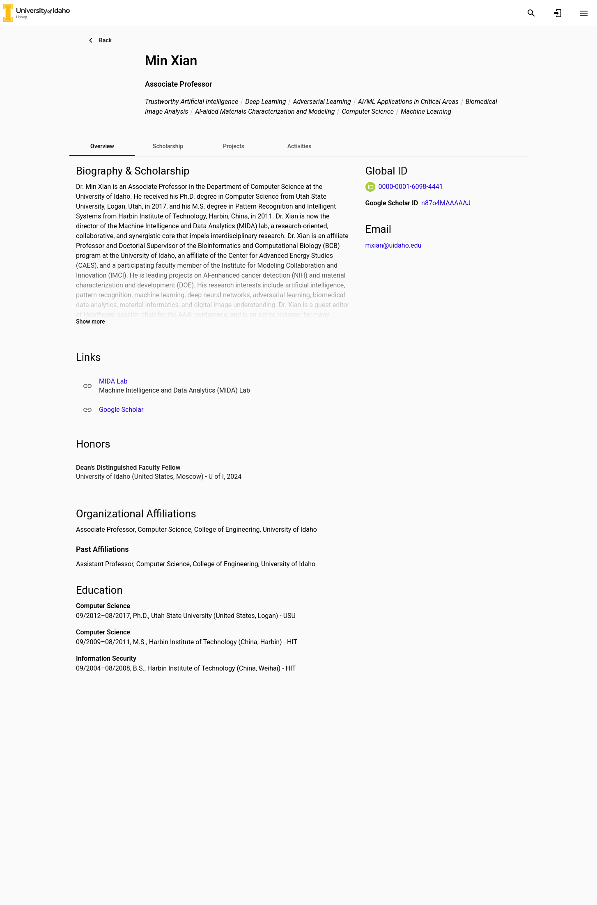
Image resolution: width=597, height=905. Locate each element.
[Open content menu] (584, 13)
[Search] (531, 13)
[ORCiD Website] (370, 187)
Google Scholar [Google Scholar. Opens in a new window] (121, 409)
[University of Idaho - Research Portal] (36, 13)
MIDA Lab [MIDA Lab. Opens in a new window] (113, 381)
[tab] (168, 146)
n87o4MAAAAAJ (446, 203)
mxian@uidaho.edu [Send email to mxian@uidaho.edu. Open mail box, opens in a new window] (393, 245)
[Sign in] (557, 13)
